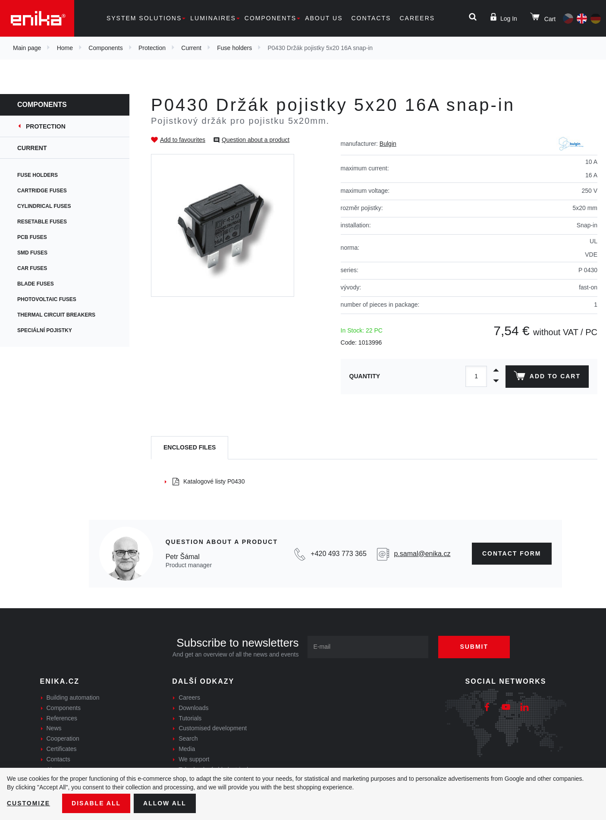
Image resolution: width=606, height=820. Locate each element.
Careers (417, 18)
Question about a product (255, 139)
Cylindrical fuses (44, 206)
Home (65, 47)
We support (194, 759)
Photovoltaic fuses (46, 299)
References (62, 718)
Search (188, 738)
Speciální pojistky (44, 330)
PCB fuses (32, 237)
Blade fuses (35, 284)
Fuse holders (234, 47)
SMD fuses (32, 253)
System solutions (144, 18)
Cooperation (63, 738)
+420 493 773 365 (338, 553)
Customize (28, 803)
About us (323, 18)
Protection (152, 47)
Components (270, 18)
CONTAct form (511, 553)
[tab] (189, 448)
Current (191, 47)
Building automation (73, 697)
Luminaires (213, 18)
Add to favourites (182, 139)
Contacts (371, 18)
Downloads (193, 707)
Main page (27, 47)
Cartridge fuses (42, 191)
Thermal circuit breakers (56, 315)
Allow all (164, 803)
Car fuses (32, 268)
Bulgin (388, 143)
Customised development (213, 728)
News (54, 728)
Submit (474, 646)
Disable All (96, 803)
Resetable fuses (42, 222)
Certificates (62, 748)
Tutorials (190, 718)
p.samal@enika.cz (422, 553)
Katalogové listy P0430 (209, 481)
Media (187, 748)
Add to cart (547, 377)
